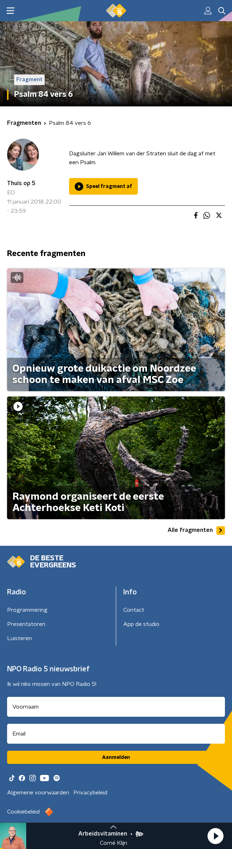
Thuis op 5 (21, 183)
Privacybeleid (90, 792)
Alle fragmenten (196, 530)
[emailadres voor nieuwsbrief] (116, 734)
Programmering (27, 610)
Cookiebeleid (23, 812)
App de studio (141, 624)
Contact (133, 610)
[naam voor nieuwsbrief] (116, 707)
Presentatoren (26, 624)
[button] (215, 836)
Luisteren (19, 638)
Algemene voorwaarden (38, 792)
